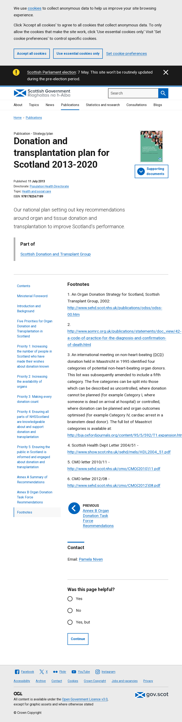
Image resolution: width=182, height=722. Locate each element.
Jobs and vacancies (125, 681)
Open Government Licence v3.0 (85, 699)
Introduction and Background (29, 308)
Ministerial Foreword (32, 296)
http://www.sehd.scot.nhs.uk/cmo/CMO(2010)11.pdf (113, 468)
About (18, 105)
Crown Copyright (95, 681)
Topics (34, 105)
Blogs (157, 105)
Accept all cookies (31, 54)
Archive (41, 681)
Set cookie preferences (126, 53)
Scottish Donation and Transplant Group (55, 254)
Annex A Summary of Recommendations (32, 479)
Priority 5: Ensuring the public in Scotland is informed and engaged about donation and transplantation (33, 457)
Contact (56, 681)
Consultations (137, 105)
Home (18, 117)
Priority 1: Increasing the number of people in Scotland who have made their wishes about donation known (34, 356)
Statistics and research (103, 105)
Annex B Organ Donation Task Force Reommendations (34, 497)
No (78, 610)
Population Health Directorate (49, 186)
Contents (23, 286)
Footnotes (24, 512)
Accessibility (22, 681)
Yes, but (83, 622)
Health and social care (36, 191)
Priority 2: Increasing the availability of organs (32, 382)
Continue (78, 639)
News (50, 105)
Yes (79, 598)
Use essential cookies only (78, 54)
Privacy (148, 681)
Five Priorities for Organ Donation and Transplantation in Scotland (34, 328)
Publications (70, 105)
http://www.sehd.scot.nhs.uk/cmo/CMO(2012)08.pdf (113, 485)
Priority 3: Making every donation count (34, 399)
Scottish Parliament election (51, 72)
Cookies (73, 681)
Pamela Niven (91, 559)
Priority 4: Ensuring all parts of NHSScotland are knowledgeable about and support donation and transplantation (33, 424)
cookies (34, 8)
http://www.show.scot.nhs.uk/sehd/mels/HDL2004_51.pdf (119, 452)
